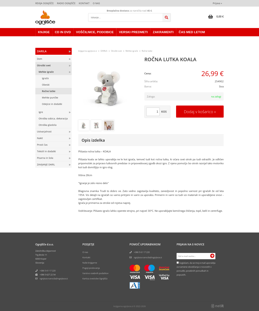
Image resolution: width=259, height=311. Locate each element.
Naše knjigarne (89, 262)
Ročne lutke (48, 91)
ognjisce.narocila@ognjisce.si (148, 257)
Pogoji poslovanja (91, 267)
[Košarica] (216, 16)
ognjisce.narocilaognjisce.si (54, 278)
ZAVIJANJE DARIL (46, 164)
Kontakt (84, 3)
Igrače (45, 78)
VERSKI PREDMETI (133, 32)
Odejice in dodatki (52, 104)
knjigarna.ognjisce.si (87, 50)
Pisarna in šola (45, 157)
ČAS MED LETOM (192, 32)
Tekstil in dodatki (46, 151)
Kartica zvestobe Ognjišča (94, 278)
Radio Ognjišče (66, 3)
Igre (41, 112)
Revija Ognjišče (44, 3)
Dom (39, 58)
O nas (96, 3)
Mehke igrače (46, 71)
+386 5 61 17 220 (48, 270)
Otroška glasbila (47, 124)
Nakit (40, 138)
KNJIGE (44, 32)
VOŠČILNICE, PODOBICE (95, 32)
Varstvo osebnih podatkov (95, 273)
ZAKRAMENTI (163, 32)
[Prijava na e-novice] (212, 256)
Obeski (46, 84)
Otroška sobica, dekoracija (53, 118)
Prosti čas (42, 144)
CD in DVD (63, 32)
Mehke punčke (50, 97)
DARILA (42, 51)
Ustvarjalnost (44, 131)
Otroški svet (44, 65)
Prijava (217, 3)
